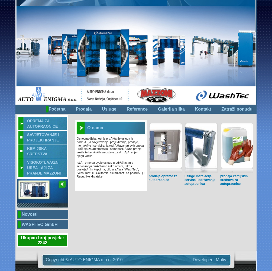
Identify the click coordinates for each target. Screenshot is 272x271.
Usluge (109, 109)
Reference (137, 109)
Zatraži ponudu (236, 109)
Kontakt (203, 109)
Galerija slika (171, 109)
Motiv (221, 259)
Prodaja (84, 109)
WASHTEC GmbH (39, 224)
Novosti (30, 214)
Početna (56, 109)
